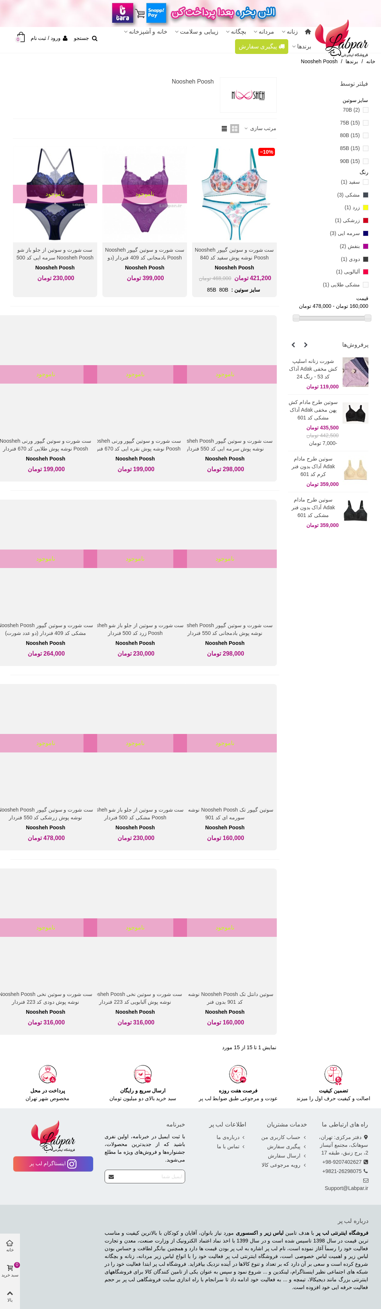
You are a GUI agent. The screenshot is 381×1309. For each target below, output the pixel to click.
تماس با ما (231, 1146)
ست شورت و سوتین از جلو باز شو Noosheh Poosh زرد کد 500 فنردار (135, 629)
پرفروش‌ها (355, 344)
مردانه (266, 31)
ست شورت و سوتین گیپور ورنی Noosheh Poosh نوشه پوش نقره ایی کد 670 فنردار (135, 445)
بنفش (350, 246)
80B (350, 135)
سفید (350, 182)
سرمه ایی (345, 233)
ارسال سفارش (287, 1156)
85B (350, 148)
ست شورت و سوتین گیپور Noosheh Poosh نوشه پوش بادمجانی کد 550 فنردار (224, 629)
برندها (304, 46)
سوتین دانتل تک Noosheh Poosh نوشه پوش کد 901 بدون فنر (224, 998)
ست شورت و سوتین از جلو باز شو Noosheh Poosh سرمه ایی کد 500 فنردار (55, 257)
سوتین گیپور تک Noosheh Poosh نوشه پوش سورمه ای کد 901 (224, 813)
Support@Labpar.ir (346, 1184)
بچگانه (238, 31)
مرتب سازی (260, 128)
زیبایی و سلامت (199, 31)
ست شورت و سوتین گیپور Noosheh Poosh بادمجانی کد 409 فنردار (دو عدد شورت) (144, 257)
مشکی (348, 195)
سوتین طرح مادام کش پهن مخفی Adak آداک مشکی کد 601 (313, 410)
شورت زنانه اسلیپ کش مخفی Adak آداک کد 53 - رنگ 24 (313, 369)
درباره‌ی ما (231, 1137)
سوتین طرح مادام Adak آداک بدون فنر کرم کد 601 (313, 466)
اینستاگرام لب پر (53, 1163)
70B (351, 110)
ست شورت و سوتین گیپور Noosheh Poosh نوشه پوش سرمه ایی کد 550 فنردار (224, 445)
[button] (306, 344)
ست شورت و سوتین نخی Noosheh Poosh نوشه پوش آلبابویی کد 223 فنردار (135, 998)
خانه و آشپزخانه (148, 31)
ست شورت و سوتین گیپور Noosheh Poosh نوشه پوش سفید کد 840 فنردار (234, 257)
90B (350, 161)
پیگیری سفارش (261, 46)
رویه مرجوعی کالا (284, 1165)
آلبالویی (348, 272)
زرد (352, 207)
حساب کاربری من (284, 1137)
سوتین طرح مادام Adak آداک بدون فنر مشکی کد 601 (313, 507)
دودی (350, 259)
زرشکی (347, 220)
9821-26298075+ (345, 1171)
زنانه (292, 31)
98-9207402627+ (345, 1162)
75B (350, 123)
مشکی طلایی (341, 285)
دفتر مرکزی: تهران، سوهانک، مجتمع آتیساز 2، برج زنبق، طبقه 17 (343, 1144)
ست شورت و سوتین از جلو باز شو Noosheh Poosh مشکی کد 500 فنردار (135, 813)
